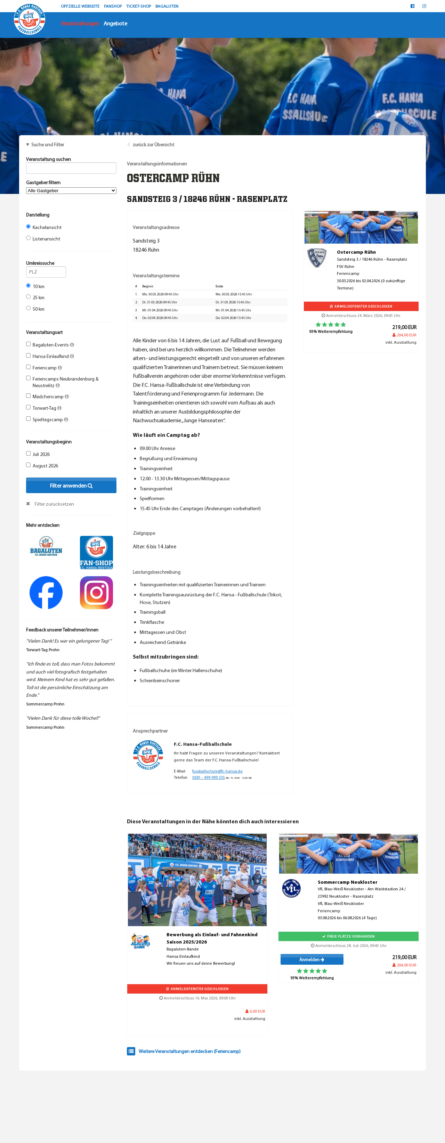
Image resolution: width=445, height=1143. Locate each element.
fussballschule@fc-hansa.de (217, 771)
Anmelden (311, 959)
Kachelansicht (44, 227)
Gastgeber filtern (71, 186)
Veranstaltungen (80, 23)
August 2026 (42, 466)
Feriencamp (44, 368)
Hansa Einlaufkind (50, 356)
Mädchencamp (47, 396)
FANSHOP (113, 6)
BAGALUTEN (166, 6)
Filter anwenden (71, 485)
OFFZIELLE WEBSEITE (80, 6)
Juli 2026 (38, 454)
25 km (35, 297)
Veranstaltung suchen (71, 160)
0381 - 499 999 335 (208, 777)
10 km (35, 286)
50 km (35, 309)
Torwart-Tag (44, 408)
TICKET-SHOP (139, 6)
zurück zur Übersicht (153, 144)
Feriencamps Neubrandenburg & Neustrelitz (62, 382)
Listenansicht (43, 239)
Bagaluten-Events (50, 345)
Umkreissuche (46, 264)
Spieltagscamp (47, 419)
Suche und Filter (47, 144)
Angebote (115, 23)
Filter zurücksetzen (54, 504)
